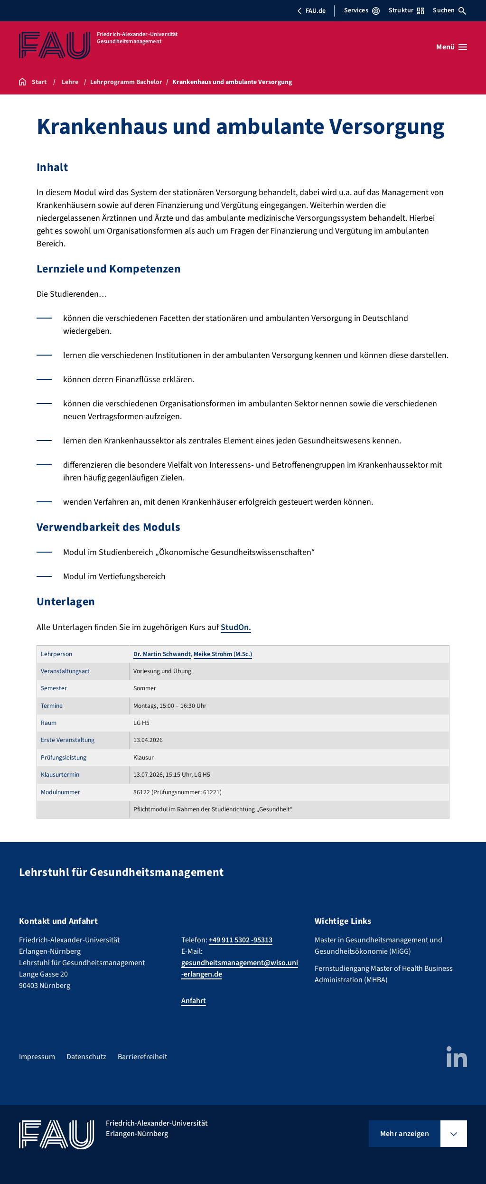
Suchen (449, 10)
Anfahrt (193, 1001)
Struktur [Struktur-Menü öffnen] (406, 10)
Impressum (37, 1057)
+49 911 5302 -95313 (240, 940)
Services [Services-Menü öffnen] (362, 10)
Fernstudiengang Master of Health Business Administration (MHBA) (384, 974)
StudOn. (236, 627)
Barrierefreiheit (142, 1057)
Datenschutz (86, 1057)
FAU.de (311, 11)
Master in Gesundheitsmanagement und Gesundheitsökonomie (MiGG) (378, 946)
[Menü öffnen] (451, 47)
